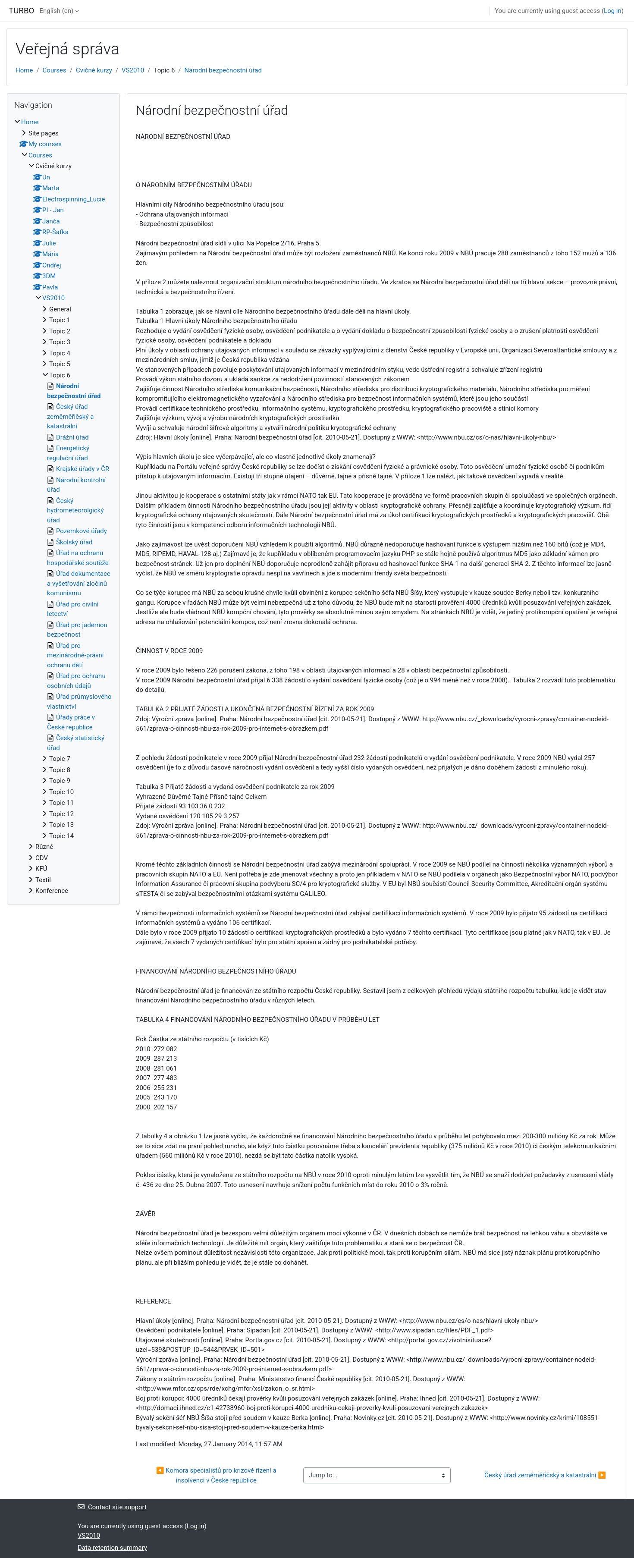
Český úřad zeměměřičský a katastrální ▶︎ (545, 1475)
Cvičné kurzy (94, 70)
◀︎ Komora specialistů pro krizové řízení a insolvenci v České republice (217, 1475)
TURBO (21, 11)
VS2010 (133, 70)
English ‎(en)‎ (56, 11)
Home (24, 70)
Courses (54, 70)
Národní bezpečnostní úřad (223, 70)
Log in (612, 11)
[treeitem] (63, 506)
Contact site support (112, 1507)
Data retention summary (112, 1548)
